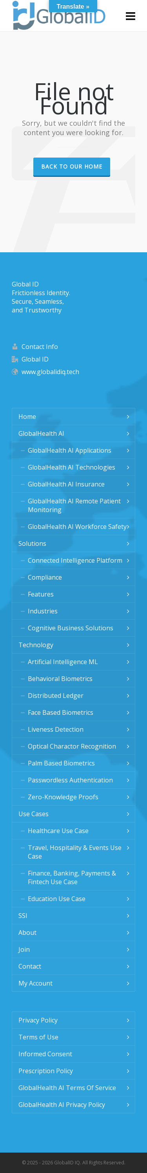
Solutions (32, 543)
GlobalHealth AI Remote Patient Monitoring (74, 505)
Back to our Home (71, 166)
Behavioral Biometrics (60, 678)
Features (41, 594)
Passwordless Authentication (70, 780)
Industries (43, 611)
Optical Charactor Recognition (72, 746)
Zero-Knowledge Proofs (63, 797)
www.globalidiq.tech (50, 371)
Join (24, 949)
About (27, 932)
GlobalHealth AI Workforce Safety (77, 526)
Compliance (45, 577)
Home (27, 416)
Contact (29, 966)
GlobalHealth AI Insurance (66, 484)
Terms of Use (38, 1037)
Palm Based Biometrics (61, 763)
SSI (22, 915)
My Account (35, 983)
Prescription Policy (45, 1071)
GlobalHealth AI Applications (69, 450)
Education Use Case (56, 898)
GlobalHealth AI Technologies (71, 467)
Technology (35, 645)
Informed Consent (45, 1054)
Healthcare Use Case (58, 830)
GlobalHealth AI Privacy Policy (61, 1104)
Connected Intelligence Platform (75, 560)
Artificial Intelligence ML (63, 661)
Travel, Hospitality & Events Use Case (75, 852)
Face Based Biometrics (60, 712)
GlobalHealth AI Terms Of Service (67, 1087)
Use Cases (33, 814)
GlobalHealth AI (41, 433)
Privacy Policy (38, 1020)
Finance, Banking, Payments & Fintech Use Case (72, 877)
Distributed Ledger (55, 695)
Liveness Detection (55, 729)
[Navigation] (130, 15)
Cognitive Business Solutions (70, 628)
